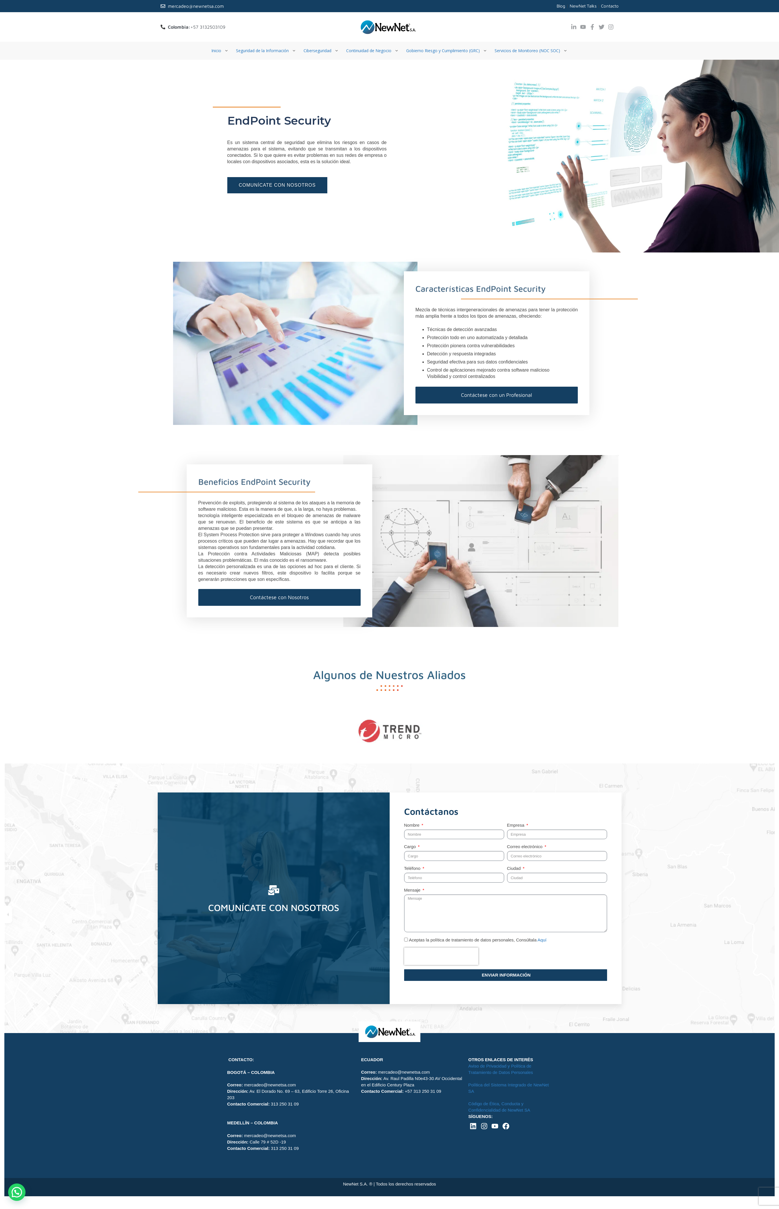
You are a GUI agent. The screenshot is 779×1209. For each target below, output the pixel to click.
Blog (561, 5)
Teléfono (413, 868)
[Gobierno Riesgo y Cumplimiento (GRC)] (447, 51)
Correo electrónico (525, 846)
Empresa (516, 825)
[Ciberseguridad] (321, 51)
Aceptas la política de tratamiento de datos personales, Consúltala (477, 939)
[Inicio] (220, 51)
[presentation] (441, 956)
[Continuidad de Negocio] (372, 51)
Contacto (610, 5)
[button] (17, 1192)
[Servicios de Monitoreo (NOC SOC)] (531, 51)
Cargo (410, 846)
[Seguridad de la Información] (266, 51)
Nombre (412, 825)
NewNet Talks (583, 5)
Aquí (542, 939)
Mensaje (413, 890)
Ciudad (514, 868)
